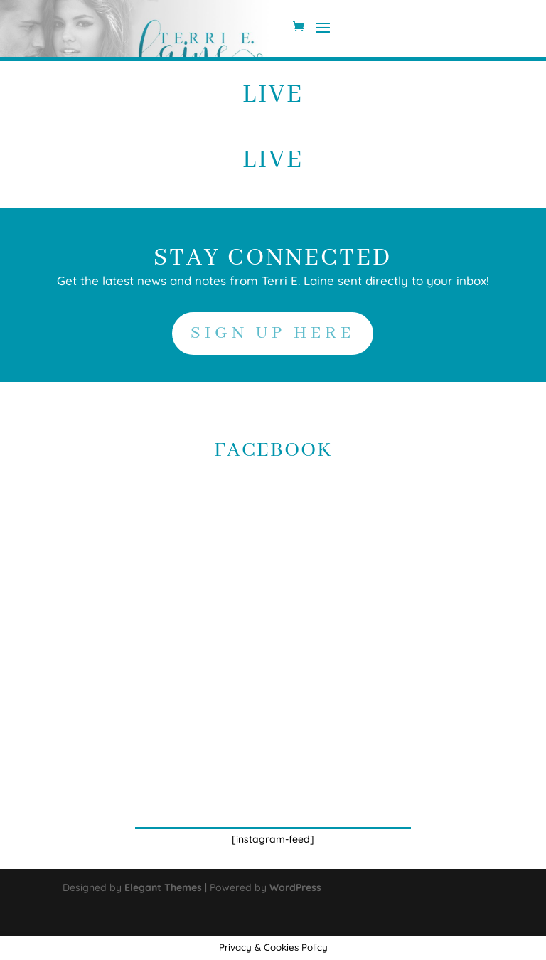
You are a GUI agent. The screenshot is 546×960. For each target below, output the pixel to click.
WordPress (295, 887)
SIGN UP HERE (273, 333)
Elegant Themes (163, 887)
